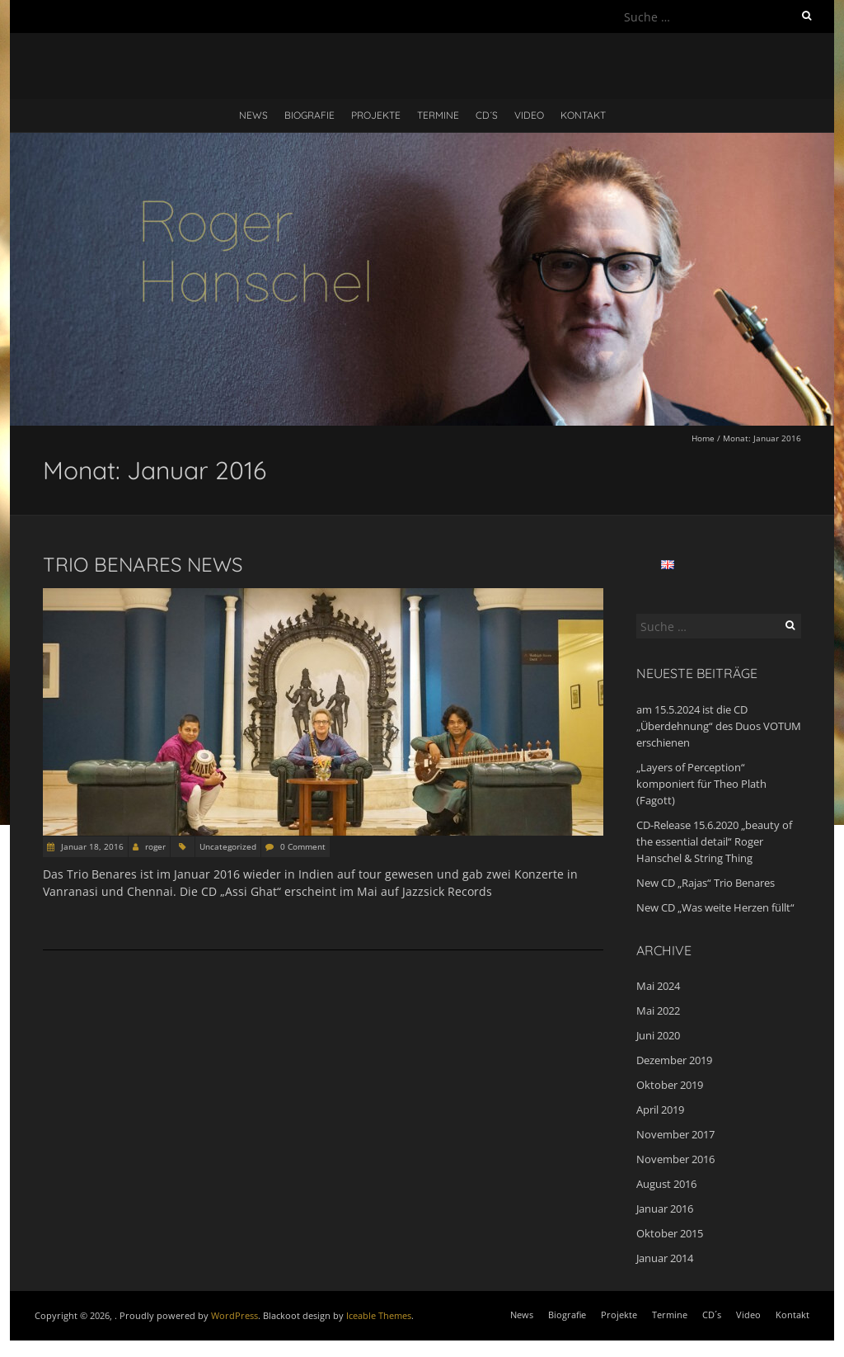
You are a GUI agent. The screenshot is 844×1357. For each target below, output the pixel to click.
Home (703, 438)
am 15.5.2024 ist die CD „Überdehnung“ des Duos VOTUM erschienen (718, 726)
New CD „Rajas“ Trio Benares (705, 882)
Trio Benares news (142, 564)
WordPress (234, 1315)
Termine (438, 115)
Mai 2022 (658, 1010)
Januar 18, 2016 (91, 846)
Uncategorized (227, 846)
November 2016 (675, 1159)
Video (529, 115)
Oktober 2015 (669, 1233)
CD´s (487, 115)
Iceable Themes (378, 1315)
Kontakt (583, 115)
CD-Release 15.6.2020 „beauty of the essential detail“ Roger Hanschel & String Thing (714, 841)
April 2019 (660, 1109)
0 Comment (303, 846)
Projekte (376, 115)
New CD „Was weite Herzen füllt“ (715, 907)
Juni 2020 (658, 1035)
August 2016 (666, 1183)
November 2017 (675, 1134)
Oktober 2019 (669, 1084)
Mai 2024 (658, 985)
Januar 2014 (664, 1258)
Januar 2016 (664, 1208)
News (253, 115)
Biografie (309, 115)
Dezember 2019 (674, 1060)
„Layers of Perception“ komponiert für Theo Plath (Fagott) (701, 784)
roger (155, 846)
